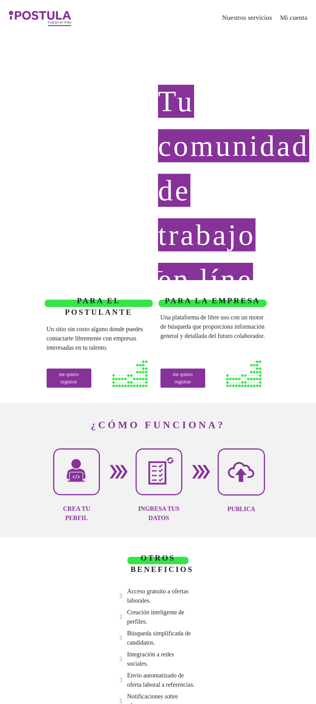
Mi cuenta (293, 17)
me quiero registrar (69, 378)
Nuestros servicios (247, 17)
